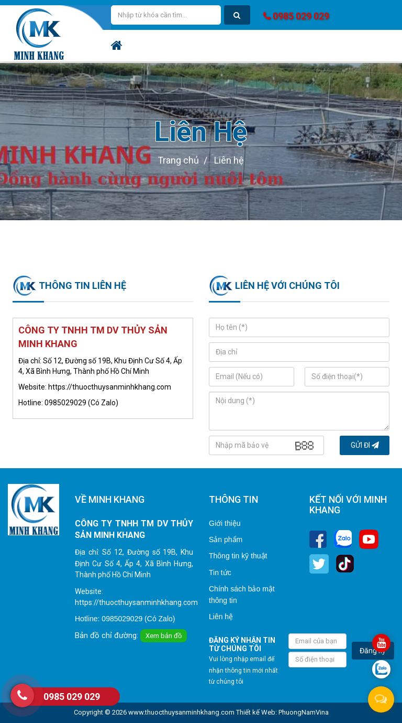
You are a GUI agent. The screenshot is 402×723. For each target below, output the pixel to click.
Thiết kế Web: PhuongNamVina (282, 712)
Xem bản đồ (164, 636)
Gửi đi (365, 445)
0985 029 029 (296, 15)
